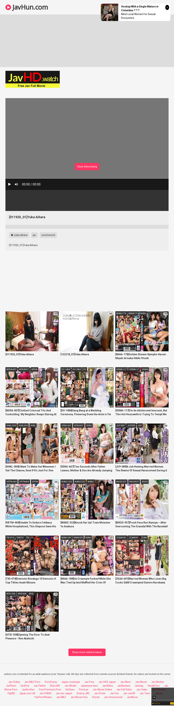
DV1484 (77, 369)
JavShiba (107, 685)
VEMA (145, 369)
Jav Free (89, 681)
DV (84, 369)
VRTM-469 (11, 481)
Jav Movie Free (79, 697)
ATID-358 (10, 593)
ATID (31, 593)
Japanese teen (89, 685)
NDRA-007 (11, 369)
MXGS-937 (121, 481)
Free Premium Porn (50, 689)
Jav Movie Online (102, 689)
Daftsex (70, 689)
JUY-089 (120, 425)
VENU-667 (66, 425)
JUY (140, 425)
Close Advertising (87, 166)
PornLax (83, 689)
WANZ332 (80, 481)
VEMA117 (134, 369)
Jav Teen (145, 693)
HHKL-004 (11, 425)
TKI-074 (10, 537)
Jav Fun (114, 693)
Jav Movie (141, 681)
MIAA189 (78, 537)
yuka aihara (19, 235)
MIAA (143, 313)
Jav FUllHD (45, 693)
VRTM (35, 481)
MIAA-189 (66, 537)
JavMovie (132, 697)
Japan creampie (70, 681)
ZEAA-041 (121, 537)
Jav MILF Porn (32, 681)
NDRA (34, 369)
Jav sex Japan (64, 693)
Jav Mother (157, 681)
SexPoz (24, 685)
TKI (27, 537)
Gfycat (96, 697)
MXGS (145, 481)
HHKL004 (23, 425)
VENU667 (78, 425)
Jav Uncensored (113, 697)
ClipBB (11, 693)
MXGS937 (134, 481)
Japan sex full (27, 693)
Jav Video (142, 689)
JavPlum (11, 685)
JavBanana (123, 685)
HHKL (33, 425)
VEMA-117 (121, 369)
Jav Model (70, 685)
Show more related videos (87, 652)
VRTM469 (24, 481)
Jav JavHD (129, 693)
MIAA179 (133, 313)
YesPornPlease (43, 697)
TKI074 (19, 537)
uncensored (48, 235)
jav (34, 235)
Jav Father (40, 685)
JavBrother (28, 689)
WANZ (91, 481)
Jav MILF (61, 697)
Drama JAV (83, 693)
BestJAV (55, 685)
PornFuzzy (51, 681)
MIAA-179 (121, 313)
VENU (89, 425)
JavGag (139, 685)
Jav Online (14, 681)
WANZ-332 (66, 481)
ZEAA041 (133, 537)
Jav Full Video (124, 689)
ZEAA (144, 537)
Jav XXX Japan (107, 681)
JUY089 (131, 425)
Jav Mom (125, 681)
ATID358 (22, 593)
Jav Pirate (100, 693)
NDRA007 (24, 369)
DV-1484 (65, 369)
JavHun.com (26, 7)
